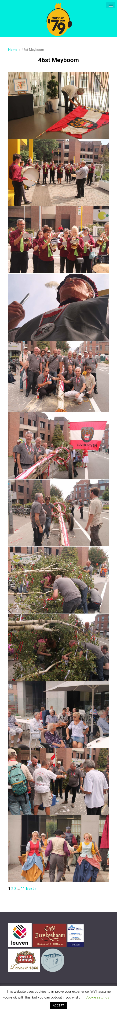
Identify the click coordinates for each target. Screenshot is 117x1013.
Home (12, 50)
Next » (31, 889)
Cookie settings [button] (97, 997)
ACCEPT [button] (58, 1005)
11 (23, 889)
